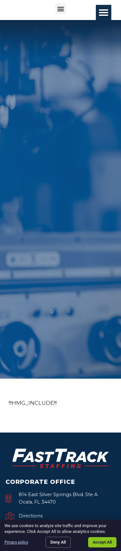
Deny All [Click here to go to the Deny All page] (58, 542)
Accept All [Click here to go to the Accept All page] (102, 542)
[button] (103, 12)
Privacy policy (16, 542)
